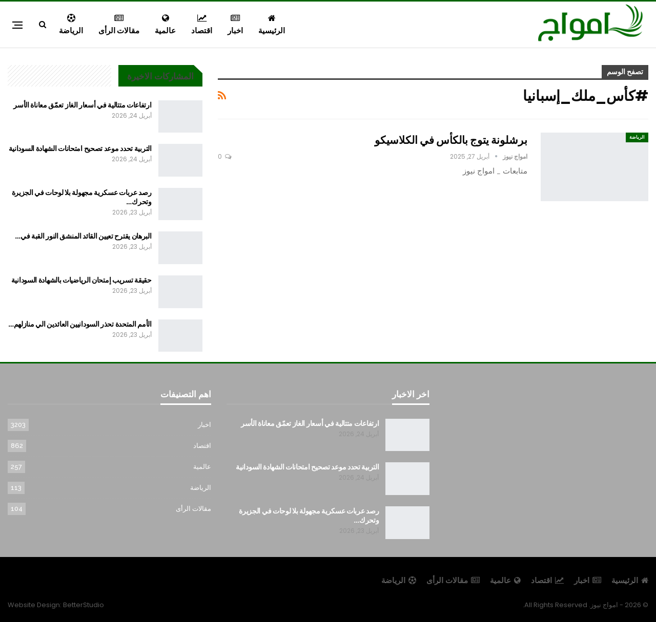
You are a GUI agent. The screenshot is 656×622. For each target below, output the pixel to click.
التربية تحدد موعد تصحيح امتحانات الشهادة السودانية (80, 148)
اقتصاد (201, 25)
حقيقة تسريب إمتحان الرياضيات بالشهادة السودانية (81, 280)
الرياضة (71, 25)
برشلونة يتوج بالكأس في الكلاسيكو (451, 140)
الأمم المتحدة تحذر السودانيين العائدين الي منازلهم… (80, 324)
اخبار (235, 25)
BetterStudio (83, 605)
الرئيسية (272, 25)
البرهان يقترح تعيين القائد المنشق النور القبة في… (83, 236)
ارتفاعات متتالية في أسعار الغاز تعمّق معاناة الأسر (82, 105)
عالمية (165, 25)
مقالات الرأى (119, 25)
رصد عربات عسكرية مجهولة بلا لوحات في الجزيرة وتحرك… (82, 197)
